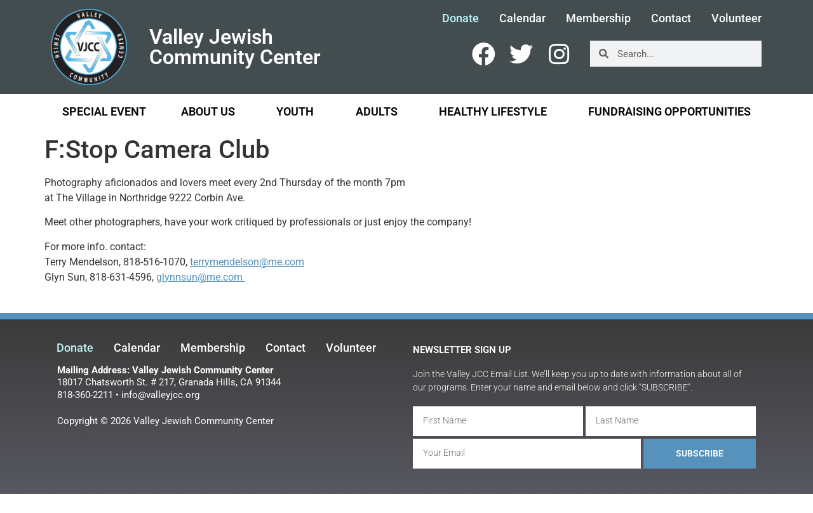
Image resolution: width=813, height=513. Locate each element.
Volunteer (736, 18)
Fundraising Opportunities (669, 111)
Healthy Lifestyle (496, 111)
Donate (460, 18)
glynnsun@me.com (200, 277)
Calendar (522, 18)
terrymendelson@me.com (247, 262)
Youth (298, 111)
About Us (211, 111)
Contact (671, 18)
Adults (380, 111)
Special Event (104, 111)
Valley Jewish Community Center (235, 47)
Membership (598, 18)
